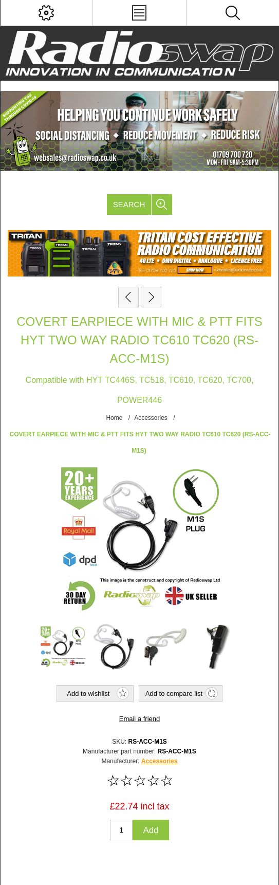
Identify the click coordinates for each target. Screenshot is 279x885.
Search (129, 204)
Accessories (159, 761)
